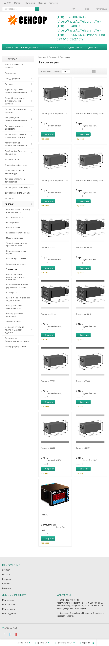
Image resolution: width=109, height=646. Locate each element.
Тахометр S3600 (83, 381)
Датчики (93, 47)
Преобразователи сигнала (18, 232)
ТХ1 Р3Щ (44, 514)
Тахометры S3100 (84, 247)
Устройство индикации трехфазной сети (16, 244)
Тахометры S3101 (84, 314)
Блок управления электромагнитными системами (15, 277)
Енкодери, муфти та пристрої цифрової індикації (14, 330)
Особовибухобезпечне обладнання (16, 152)
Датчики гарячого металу (17, 192)
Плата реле (11, 292)
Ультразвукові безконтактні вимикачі (16, 119)
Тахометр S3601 (83, 448)
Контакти (53, 3)
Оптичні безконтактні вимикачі (15, 110)
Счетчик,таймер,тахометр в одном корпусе (18, 210)
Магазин (18, 3)
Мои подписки (9, 613)
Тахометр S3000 (48, 247)
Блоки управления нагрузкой (14, 314)
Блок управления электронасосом (14, 307)
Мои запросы (8, 609)
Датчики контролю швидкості (14, 127)
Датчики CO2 (11, 198)
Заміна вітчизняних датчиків (22, 47)
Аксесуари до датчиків (15, 346)
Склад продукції (73, 47)
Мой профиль (8, 604)
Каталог (11, 58)
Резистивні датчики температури (14, 172)
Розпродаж (51, 47)
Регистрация (100, 9)
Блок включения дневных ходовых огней (18, 299)
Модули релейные (14, 238)
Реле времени (12, 222)
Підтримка (30, 3)
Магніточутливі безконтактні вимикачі (16, 144)
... (103, 47)
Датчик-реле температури (17, 187)
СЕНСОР (7, 3)
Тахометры (11, 269)
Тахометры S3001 (48, 314)
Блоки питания (13, 227)
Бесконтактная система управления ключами (17, 286)
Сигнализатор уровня (16, 264)
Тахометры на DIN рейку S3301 (90, 180)
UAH (75, 9)
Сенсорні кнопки (13, 321)
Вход (85, 9)
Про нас (42, 3)
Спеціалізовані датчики (16, 165)
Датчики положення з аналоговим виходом (15, 136)
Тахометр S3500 (48, 448)
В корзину (47, 134)
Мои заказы (8, 600)
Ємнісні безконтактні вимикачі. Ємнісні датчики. (15, 101)
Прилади (9, 204)
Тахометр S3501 (48, 381)
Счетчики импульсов (15, 217)
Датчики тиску (12, 159)
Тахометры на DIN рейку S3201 (54, 113)
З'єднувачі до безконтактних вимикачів (17, 339)
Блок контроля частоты (17, 258)
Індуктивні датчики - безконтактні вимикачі (16, 91)
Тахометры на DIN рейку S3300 (54, 180)
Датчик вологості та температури (15, 180)
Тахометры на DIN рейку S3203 (90, 113)
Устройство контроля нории (16, 252)
